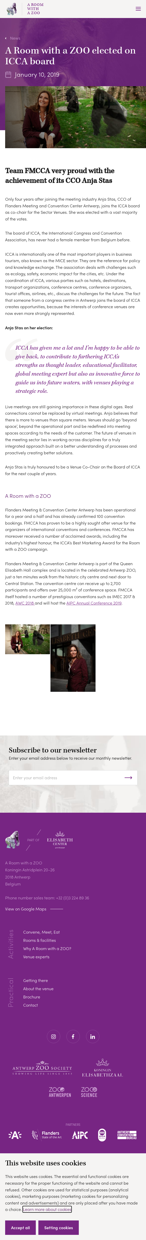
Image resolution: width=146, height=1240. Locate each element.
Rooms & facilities (39, 940)
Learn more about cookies (47, 1209)
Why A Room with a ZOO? (47, 948)
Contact (30, 1005)
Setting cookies (58, 1227)
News (15, 38)
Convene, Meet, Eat (41, 932)
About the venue (38, 988)
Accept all (20, 1227)
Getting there (35, 980)
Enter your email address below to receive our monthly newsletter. (70, 758)
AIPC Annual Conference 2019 (94, 603)
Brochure (31, 997)
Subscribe (134, 777)
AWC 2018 (25, 603)
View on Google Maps (25, 909)
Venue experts (36, 957)
